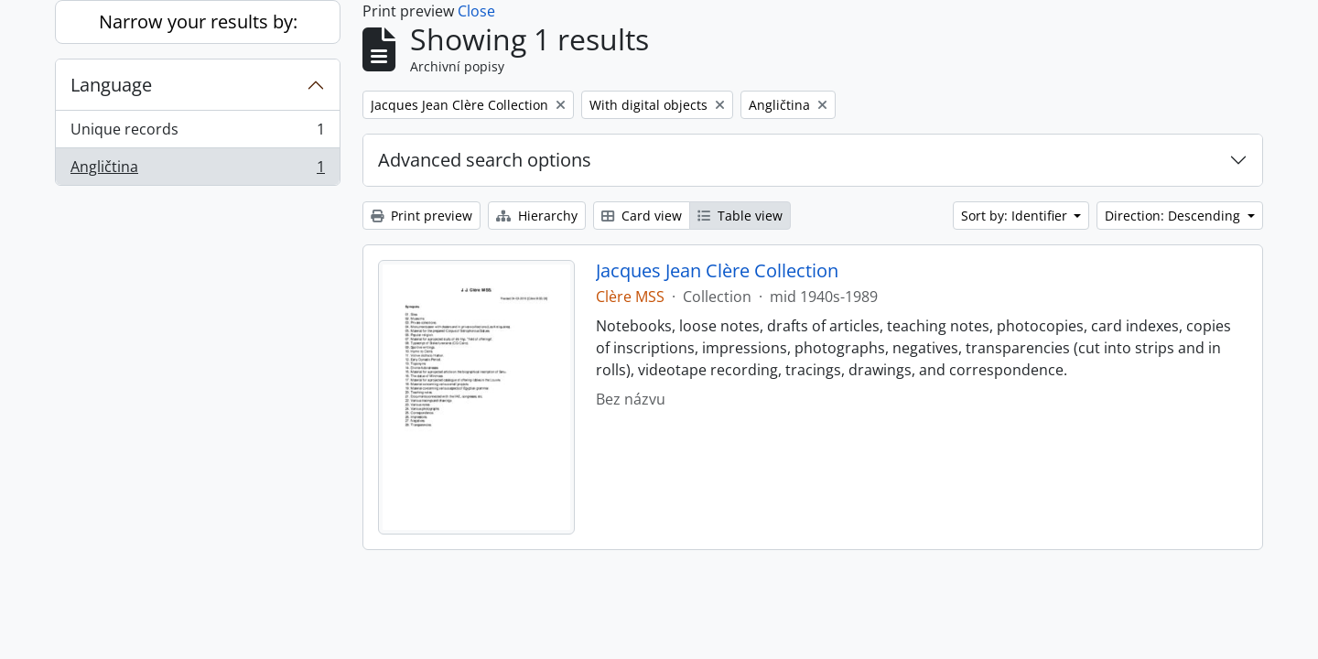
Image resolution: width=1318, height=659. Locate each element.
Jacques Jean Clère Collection (717, 271)
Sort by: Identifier (1016, 215)
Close (476, 11)
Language (111, 84)
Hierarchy (537, 215)
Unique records (197, 133)
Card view (641, 215)
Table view (740, 215)
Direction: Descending (1174, 215)
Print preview (421, 215)
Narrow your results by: (198, 21)
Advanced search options (484, 159)
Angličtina (197, 170)
